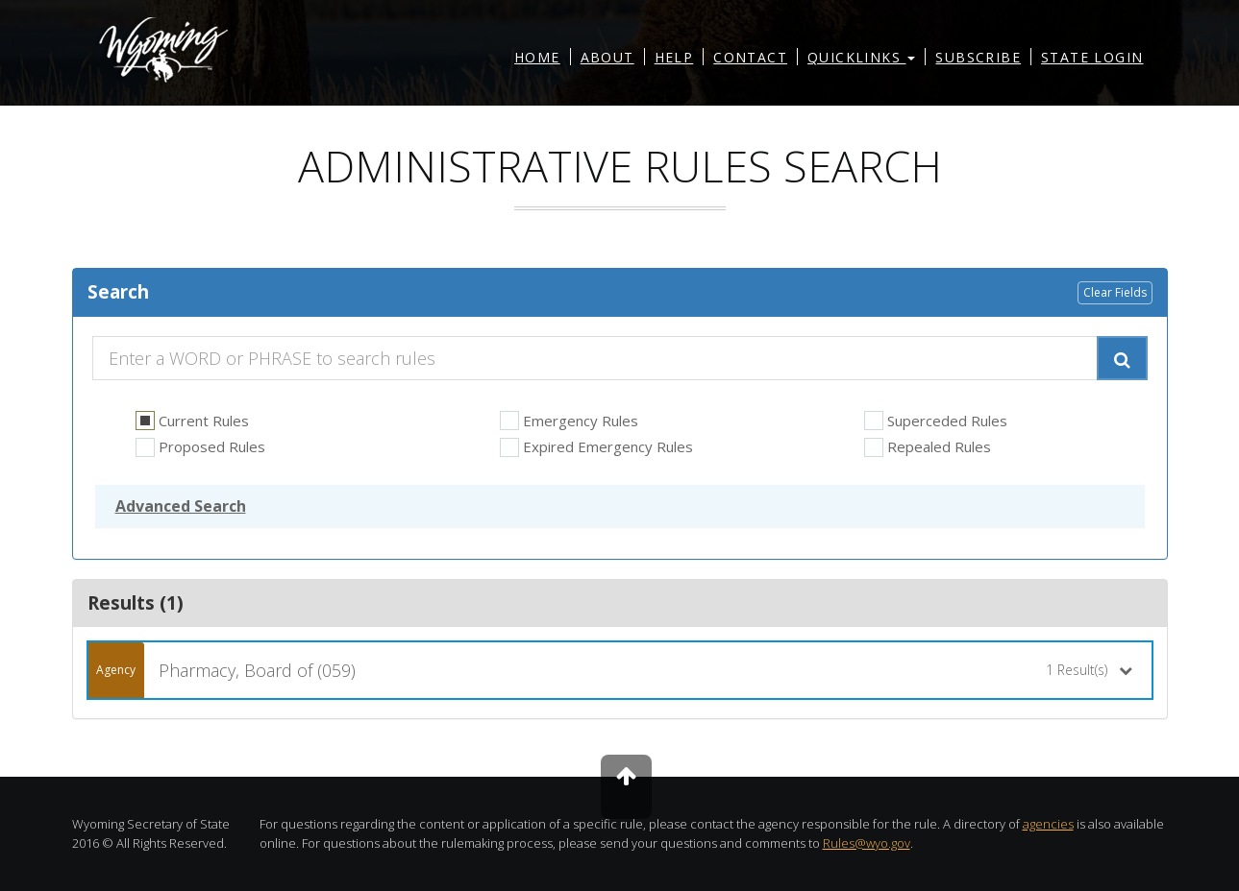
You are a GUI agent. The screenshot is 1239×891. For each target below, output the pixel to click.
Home (537, 57)
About (607, 57)
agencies (1048, 823)
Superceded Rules (935, 421)
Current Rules (192, 421)
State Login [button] (1092, 57)
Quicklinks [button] (861, 57)
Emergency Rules (569, 421)
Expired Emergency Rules (596, 447)
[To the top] (626, 787)
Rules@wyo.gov (866, 843)
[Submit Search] (1122, 358)
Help (674, 57)
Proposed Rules (200, 447)
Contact (750, 57)
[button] (180, 506)
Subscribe (978, 57)
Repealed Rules (927, 447)
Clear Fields (1115, 292)
